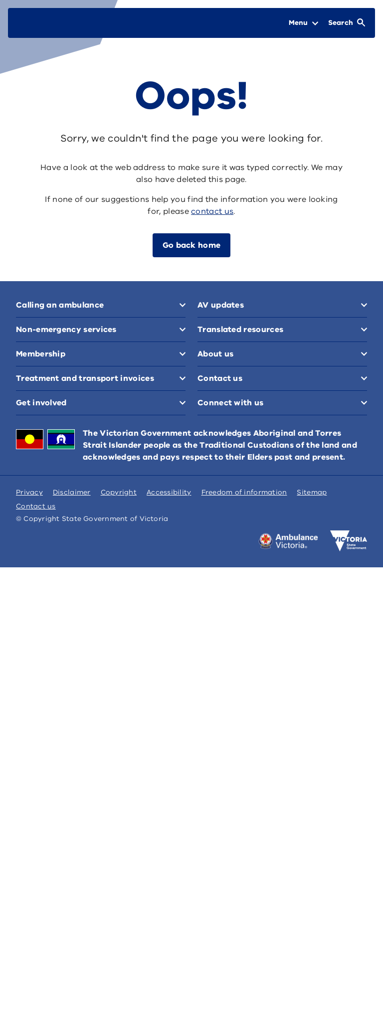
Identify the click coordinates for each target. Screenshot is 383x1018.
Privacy (29, 492)
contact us (212, 211)
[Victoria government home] (348, 540)
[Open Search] (346, 23)
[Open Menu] (303, 23)
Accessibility (169, 492)
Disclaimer (72, 492)
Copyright (119, 492)
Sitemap (312, 492)
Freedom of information (244, 492)
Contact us (36, 506)
